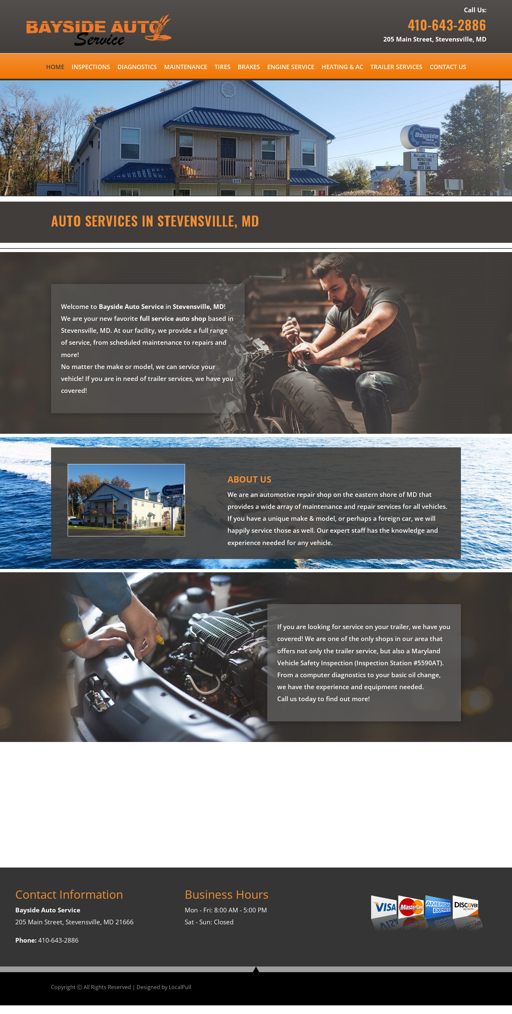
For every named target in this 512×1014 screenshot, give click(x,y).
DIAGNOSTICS (137, 67)
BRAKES (249, 67)
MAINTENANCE (185, 67)
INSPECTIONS (91, 67)
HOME (55, 67)
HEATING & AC (342, 67)
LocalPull (180, 987)
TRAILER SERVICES (396, 67)
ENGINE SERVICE (290, 67)
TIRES (222, 67)
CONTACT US (448, 67)
